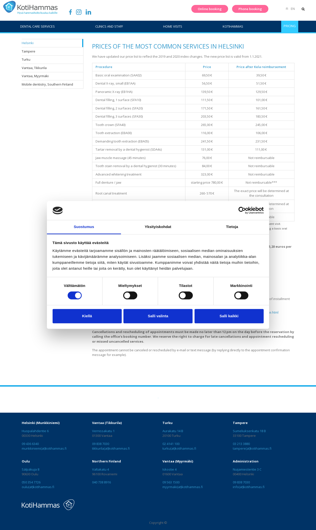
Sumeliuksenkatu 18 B (249, 431)
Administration (245, 461)
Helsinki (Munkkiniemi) (40, 423)
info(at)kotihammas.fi (249, 487)
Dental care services (37, 26)
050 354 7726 (31, 482)
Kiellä (87, 316)
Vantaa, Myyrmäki (35, 76)
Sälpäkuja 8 (30, 469)
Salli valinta (158, 316)
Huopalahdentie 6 (35, 431)
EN (292, 8)
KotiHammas (233, 26)
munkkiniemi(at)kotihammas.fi (44, 448)
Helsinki (28, 43)
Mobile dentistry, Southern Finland (47, 84)
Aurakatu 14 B (172, 431)
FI (286, 8)
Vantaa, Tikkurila (34, 68)
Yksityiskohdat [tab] (158, 227)
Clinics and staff (109, 26)
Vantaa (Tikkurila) (107, 423)
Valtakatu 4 (100, 469)
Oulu (26, 461)
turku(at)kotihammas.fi (179, 448)
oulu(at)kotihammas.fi (38, 487)
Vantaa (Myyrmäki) (177, 461)
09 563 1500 (170, 482)
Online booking (209, 9)
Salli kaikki (228, 316)
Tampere (28, 51)
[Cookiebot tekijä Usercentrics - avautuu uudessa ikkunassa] (242, 210)
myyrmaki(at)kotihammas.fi (182, 487)
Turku (26, 59)
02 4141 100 (170, 444)
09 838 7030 (100, 444)
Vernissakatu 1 (103, 431)
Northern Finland (106, 461)
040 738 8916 (101, 482)
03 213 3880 (241, 444)
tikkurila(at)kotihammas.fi (111, 448)
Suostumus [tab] (84, 227)
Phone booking (249, 9)
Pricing (290, 26)
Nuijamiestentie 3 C (247, 469)
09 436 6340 (30, 444)
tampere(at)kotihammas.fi (252, 448)
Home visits (172, 26)
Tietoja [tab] (232, 227)
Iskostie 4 (169, 469)
